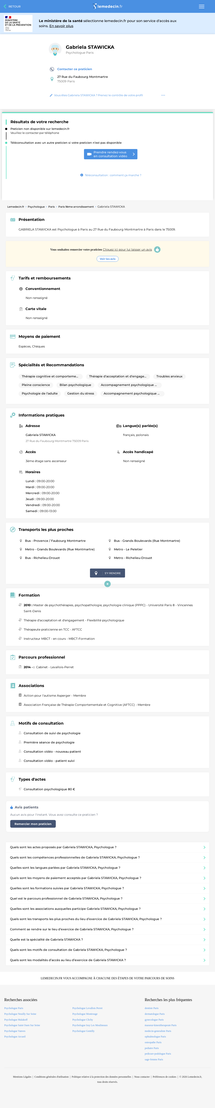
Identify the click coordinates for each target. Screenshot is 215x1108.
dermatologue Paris (155, 1013)
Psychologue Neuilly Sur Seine (20, 1013)
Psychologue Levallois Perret (87, 1008)
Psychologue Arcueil (15, 1036)
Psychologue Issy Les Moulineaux (90, 1025)
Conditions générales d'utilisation (51, 1076)
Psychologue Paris (80, 53)
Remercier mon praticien (33, 824)
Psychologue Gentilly (83, 1031)
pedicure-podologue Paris (158, 1053)
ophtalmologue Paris (155, 1036)
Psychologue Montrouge (85, 1013)
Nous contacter (142, 1076)
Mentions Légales (22, 1076)
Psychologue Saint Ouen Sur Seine (22, 1025)
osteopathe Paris (153, 1042)
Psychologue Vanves (14, 1031)
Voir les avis (107, 258)
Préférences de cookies (164, 1076)
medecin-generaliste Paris (158, 1031)
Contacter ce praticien (71, 69)
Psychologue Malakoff (16, 1019)
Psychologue (36, 206)
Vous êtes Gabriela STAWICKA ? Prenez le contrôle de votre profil (96, 95)
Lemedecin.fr (15, 206)
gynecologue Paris (154, 1019)
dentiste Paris (151, 1008)
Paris (51, 206)
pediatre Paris (152, 1048)
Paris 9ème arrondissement (76, 206)
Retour (15, 6)
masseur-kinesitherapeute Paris (161, 1025)
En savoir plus (61, 26)
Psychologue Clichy (82, 1019)
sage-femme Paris (154, 1059)
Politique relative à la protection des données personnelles (101, 1076)
